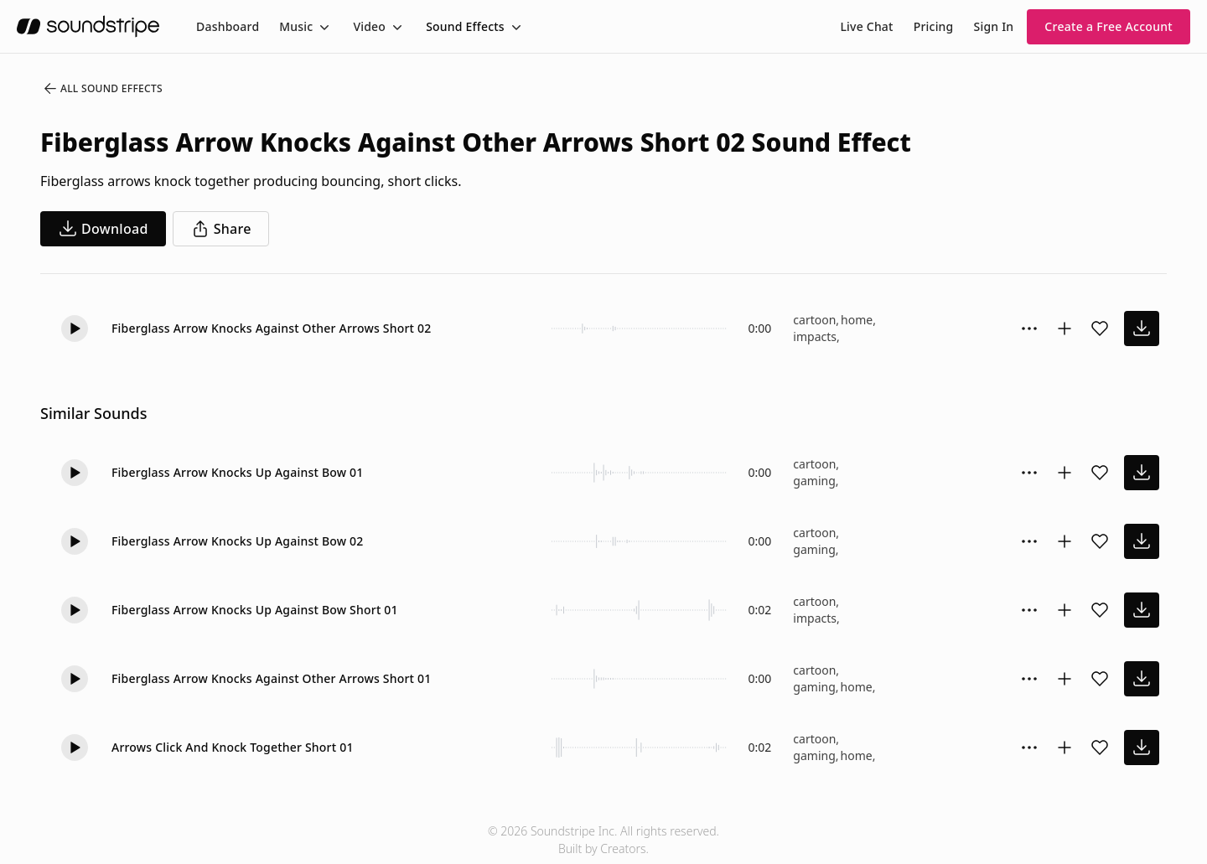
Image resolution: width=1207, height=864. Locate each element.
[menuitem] (227, 26)
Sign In (994, 26)
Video (369, 26)
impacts (815, 336)
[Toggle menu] (323, 26)
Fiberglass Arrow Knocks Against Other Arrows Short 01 (271, 678)
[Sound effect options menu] (1029, 328)
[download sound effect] (1141, 328)
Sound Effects (465, 26)
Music (296, 26)
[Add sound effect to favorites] (1099, 328)
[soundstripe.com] (88, 26)
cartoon (814, 320)
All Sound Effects (102, 88)
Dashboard (227, 26)
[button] (74, 328)
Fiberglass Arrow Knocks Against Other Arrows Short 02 (271, 328)
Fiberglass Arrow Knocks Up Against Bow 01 (237, 472)
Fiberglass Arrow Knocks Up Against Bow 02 (237, 541)
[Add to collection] (1064, 328)
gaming (814, 481)
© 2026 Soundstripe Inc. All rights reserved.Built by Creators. (603, 839)
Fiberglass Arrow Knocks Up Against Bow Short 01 (254, 610)
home (857, 320)
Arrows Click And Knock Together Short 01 (232, 747)
